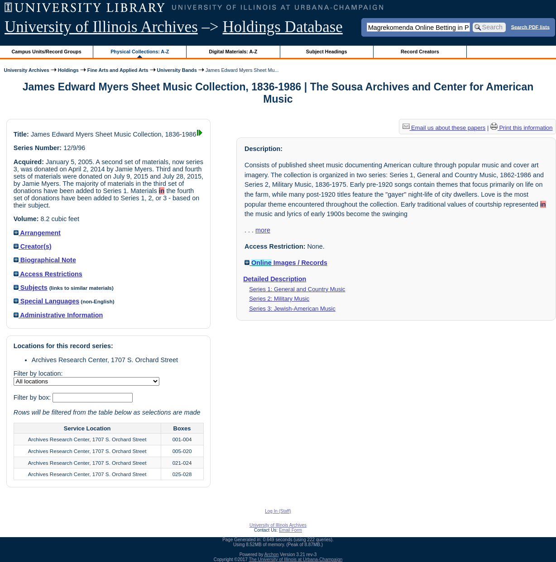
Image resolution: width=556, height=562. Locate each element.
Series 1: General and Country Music (297, 289)
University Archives (26, 70)
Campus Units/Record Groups (46, 51)
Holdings (68, 70)
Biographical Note (45, 260)
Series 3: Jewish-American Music (292, 308)
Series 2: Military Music (279, 298)
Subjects (31, 287)
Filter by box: (33, 397)
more (262, 230)
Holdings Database (283, 27)
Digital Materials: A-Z (233, 51)
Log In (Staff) (278, 511)
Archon (271, 554)
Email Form (290, 530)
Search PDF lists (530, 26)
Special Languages (46, 301)
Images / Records (285, 262)
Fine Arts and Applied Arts (118, 70)
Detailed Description (274, 279)
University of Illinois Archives (101, 27)
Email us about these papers (444, 127)
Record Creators (420, 51)
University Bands (177, 70)
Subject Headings (326, 51)
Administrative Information (58, 315)
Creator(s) (33, 246)
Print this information (521, 127)
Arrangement (37, 232)
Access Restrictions (48, 274)
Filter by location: (38, 373)
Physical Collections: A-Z (139, 51)
